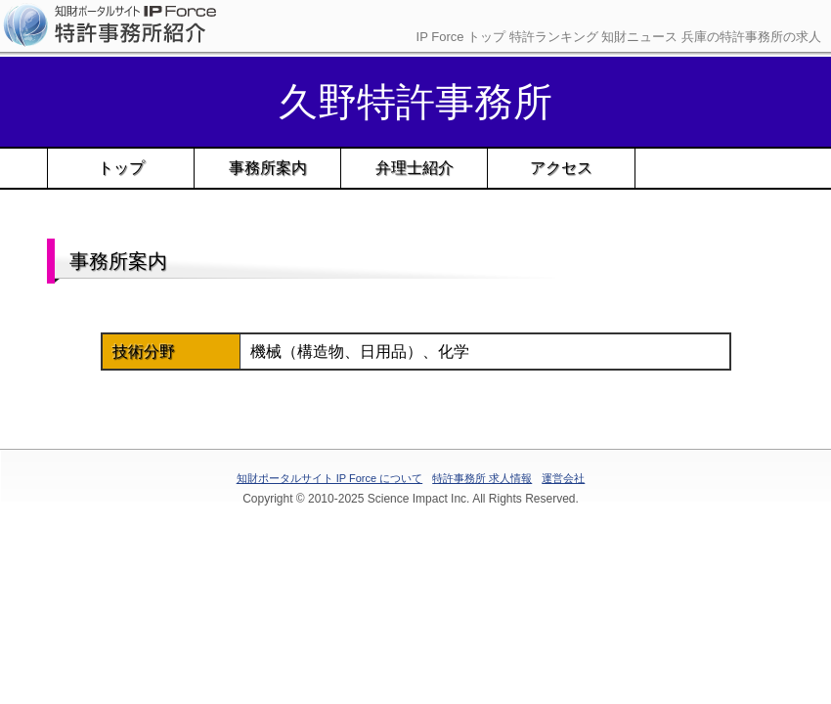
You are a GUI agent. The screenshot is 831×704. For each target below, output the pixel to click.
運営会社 (563, 478)
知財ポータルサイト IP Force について (329, 478)
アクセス (561, 167)
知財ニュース (639, 36)
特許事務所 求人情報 (482, 478)
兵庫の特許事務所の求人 (751, 36)
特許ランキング (553, 36)
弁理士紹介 (414, 167)
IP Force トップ (461, 36)
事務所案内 (268, 167)
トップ (121, 167)
